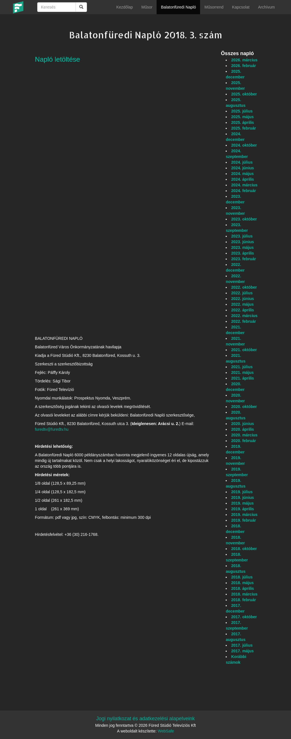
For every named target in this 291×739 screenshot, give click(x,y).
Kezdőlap (124, 7)
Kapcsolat (240, 7)
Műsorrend (213, 7)
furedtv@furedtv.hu (51, 429)
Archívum (266, 7)
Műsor (147, 7)
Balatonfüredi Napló (178, 7)
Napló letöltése (57, 59)
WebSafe (166, 731)
